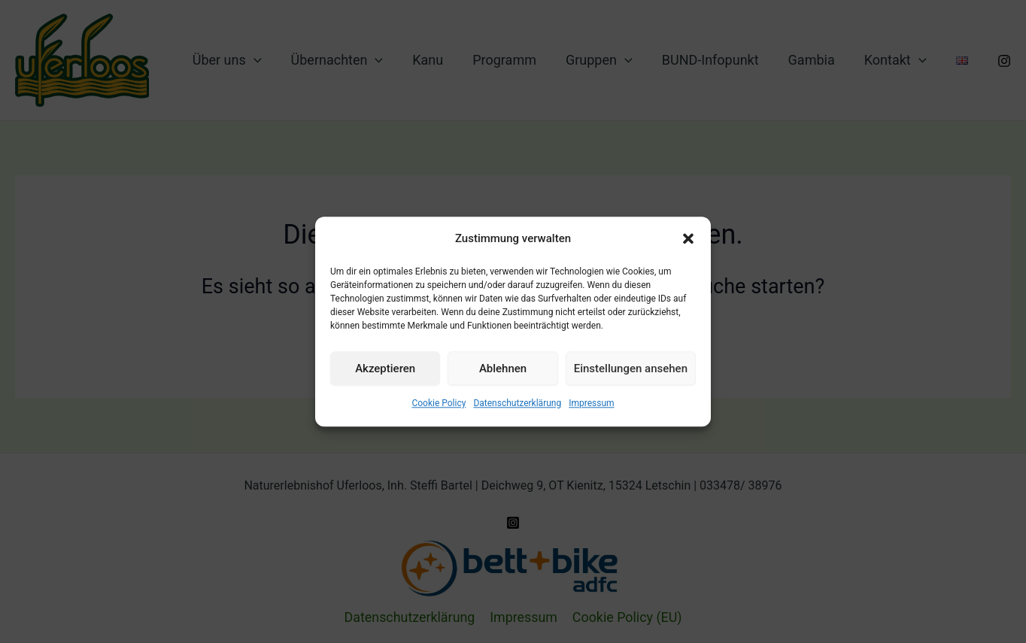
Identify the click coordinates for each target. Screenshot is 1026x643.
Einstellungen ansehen (631, 368)
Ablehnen (503, 368)
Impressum (591, 404)
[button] (688, 239)
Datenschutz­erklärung (517, 404)
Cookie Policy (438, 404)
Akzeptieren (385, 368)
